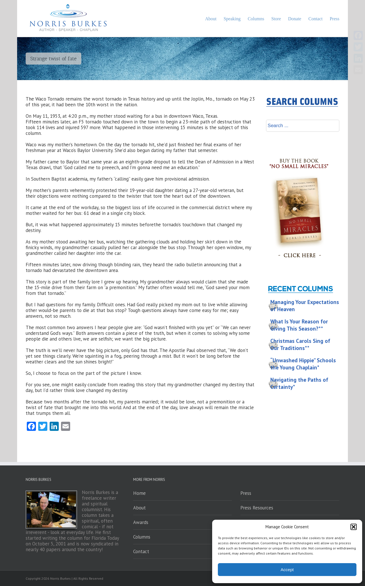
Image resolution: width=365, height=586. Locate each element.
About (139, 508)
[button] (353, 527)
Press (245, 493)
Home (139, 493)
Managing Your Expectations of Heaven (304, 306)
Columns (141, 537)
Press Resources (256, 508)
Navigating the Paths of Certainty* (299, 383)
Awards (140, 522)
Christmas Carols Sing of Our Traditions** (300, 344)
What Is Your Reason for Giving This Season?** (299, 325)
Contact (141, 551)
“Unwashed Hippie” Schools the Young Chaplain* (303, 364)
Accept (287, 569)
